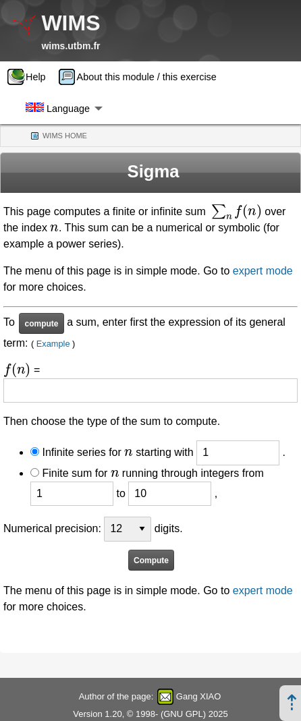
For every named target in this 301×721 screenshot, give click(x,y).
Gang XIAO (198, 696)
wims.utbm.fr (70, 45)
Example (53, 344)
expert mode (263, 271)
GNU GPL (183, 714)
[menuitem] (31, 76)
